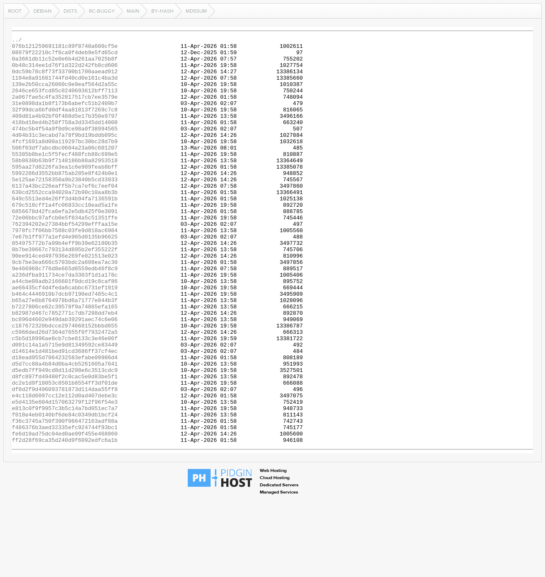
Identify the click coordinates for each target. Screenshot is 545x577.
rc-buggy (102, 11)
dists (70, 11)
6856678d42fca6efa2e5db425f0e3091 (65, 246)
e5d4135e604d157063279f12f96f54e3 (65, 475)
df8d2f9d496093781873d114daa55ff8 (65, 460)
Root (15, 11)
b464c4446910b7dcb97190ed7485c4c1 (65, 346)
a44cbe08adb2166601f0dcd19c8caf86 (65, 330)
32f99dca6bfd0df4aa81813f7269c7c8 (65, 124)
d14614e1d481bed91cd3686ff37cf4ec (65, 414)
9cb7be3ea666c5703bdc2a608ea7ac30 (65, 307)
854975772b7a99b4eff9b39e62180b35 (65, 284)
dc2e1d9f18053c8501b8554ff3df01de (65, 452)
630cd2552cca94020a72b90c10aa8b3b (65, 223)
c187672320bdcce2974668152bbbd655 (65, 384)
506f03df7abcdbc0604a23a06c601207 (65, 170)
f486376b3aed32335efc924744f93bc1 (65, 506)
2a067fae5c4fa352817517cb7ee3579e (65, 109)
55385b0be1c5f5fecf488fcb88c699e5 (65, 178)
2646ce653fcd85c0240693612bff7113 (65, 101)
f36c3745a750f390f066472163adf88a (65, 498)
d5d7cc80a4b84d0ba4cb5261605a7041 (65, 429)
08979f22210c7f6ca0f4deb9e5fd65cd (65, 56)
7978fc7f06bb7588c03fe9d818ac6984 (65, 269)
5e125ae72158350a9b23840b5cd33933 (65, 208)
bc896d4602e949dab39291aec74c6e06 (65, 376)
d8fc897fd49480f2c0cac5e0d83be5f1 (65, 445)
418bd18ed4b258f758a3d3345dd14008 (65, 140)
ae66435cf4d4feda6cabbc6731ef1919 (65, 338)
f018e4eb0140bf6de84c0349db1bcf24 (65, 490)
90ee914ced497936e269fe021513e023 (65, 300)
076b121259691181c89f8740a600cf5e (65, 48)
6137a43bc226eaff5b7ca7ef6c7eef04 (65, 216)
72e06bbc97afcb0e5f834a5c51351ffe (65, 254)
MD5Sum (196, 11)
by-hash (162, 11)
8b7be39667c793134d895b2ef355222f (65, 292)
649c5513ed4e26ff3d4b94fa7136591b (65, 231)
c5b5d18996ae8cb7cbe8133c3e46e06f (65, 399)
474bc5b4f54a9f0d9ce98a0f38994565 (65, 147)
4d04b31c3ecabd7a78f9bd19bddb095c (65, 155)
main (133, 11)
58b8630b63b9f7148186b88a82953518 (65, 185)
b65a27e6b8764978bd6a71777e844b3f (65, 353)
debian (42, 11)
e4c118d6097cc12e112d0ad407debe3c (65, 468)
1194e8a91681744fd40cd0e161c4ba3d (65, 86)
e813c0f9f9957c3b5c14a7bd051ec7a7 (65, 483)
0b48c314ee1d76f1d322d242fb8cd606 (65, 71)
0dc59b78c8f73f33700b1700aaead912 (65, 79)
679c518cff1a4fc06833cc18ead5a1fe (65, 239)
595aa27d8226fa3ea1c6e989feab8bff (65, 193)
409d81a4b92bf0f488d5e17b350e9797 (65, 132)
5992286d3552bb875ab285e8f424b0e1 (65, 201)
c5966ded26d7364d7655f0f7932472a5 (65, 391)
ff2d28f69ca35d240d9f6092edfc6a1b (65, 521)
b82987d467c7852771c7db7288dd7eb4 (65, 368)
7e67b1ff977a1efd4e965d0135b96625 (65, 277)
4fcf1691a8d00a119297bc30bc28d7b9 (65, 162)
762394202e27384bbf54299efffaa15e (65, 262)
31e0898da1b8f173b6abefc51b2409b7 (65, 117)
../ (17, 40)
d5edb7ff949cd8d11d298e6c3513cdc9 (65, 437)
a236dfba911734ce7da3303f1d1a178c (65, 323)
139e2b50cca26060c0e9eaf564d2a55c (65, 94)
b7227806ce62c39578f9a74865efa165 (65, 361)
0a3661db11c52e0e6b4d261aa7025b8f (65, 63)
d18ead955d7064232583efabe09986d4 (65, 422)
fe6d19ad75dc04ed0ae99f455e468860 (65, 513)
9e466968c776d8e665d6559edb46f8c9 (65, 315)
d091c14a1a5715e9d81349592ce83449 (65, 407)
